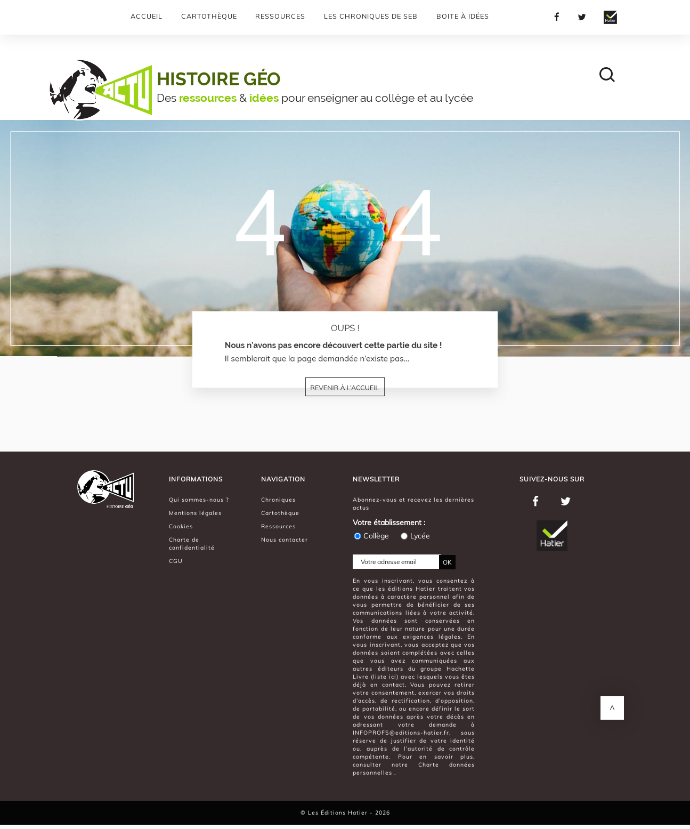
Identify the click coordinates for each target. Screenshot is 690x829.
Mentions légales (195, 513)
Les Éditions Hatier (339, 812)
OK (447, 562)
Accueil (147, 16)
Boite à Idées (462, 16)
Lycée (415, 536)
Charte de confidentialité (192, 543)
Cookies (181, 526)
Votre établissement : (389, 522)
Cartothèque (209, 16)
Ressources (280, 16)
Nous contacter (284, 539)
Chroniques (278, 499)
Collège (371, 536)
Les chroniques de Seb (371, 16)
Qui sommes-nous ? (199, 499)
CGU (176, 561)
